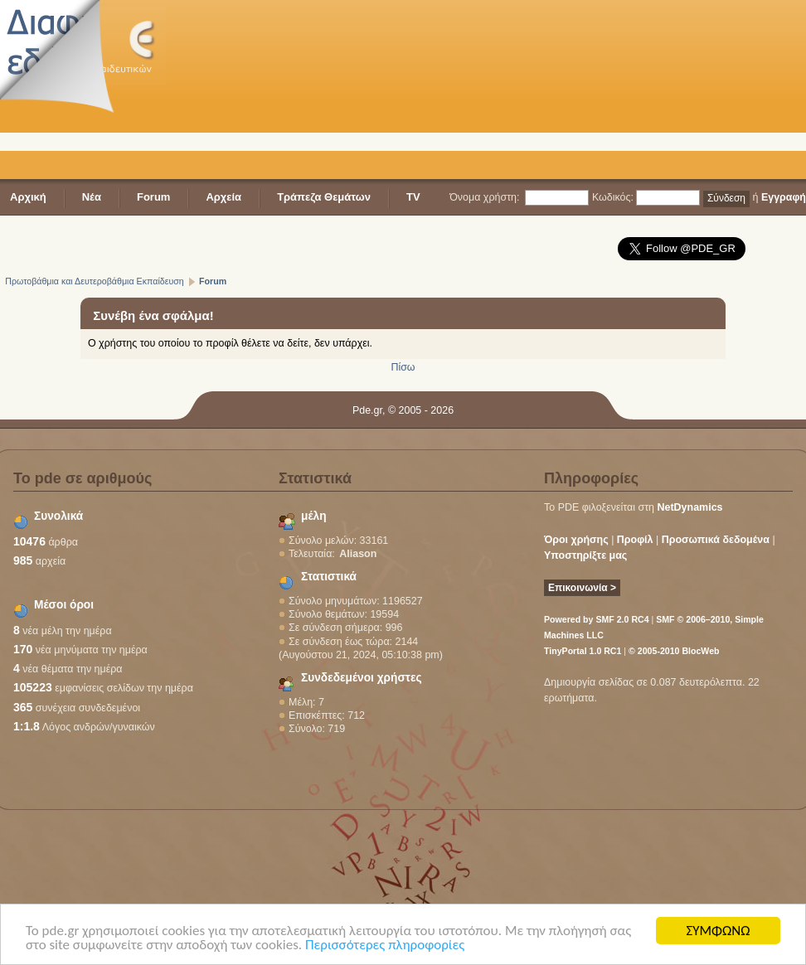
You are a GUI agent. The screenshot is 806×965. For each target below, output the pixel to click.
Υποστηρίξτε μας (585, 555)
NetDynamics (690, 507)
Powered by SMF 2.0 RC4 (596, 619)
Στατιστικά (329, 576)
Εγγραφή (783, 197)
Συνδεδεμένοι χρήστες (361, 678)
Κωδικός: (613, 197)
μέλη (314, 516)
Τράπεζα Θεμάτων (324, 197)
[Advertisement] (290, 91)
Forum (153, 197)
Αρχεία (223, 197)
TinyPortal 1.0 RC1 (582, 651)
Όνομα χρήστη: (484, 197)
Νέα (91, 197)
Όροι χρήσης (576, 540)
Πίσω (403, 367)
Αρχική (28, 197)
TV (413, 197)
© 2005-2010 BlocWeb (674, 651)
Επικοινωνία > (582, 588)
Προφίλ (635, 540)
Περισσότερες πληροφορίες (384, 945)
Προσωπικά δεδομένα (716, 540)
